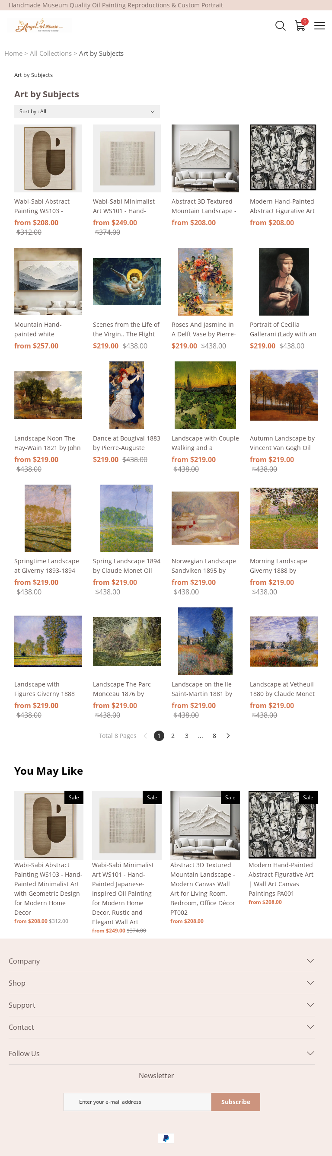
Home (13, 53)
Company (24, 961)
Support (22, 1005)
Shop (17, 983)
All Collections (51, 53)
